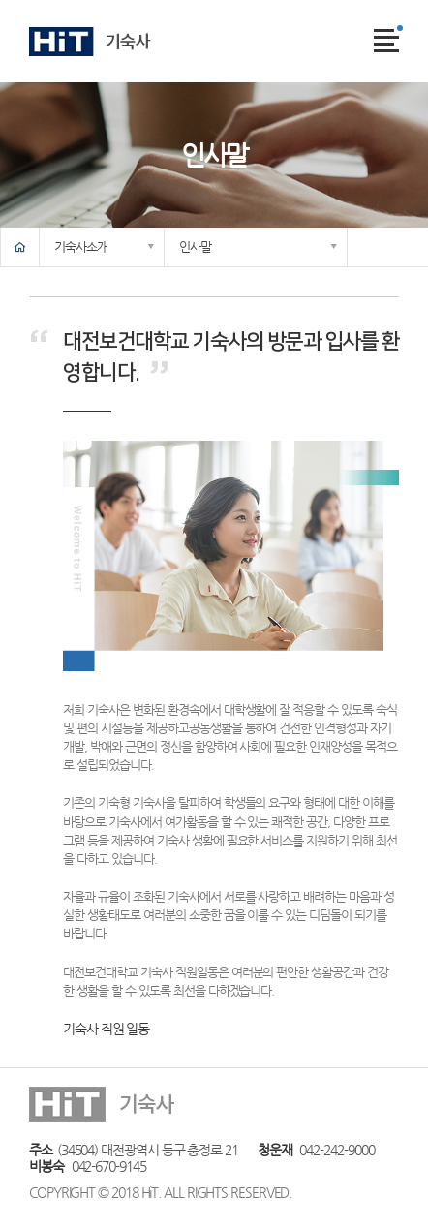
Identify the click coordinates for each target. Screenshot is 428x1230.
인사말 (195, 246)
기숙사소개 (80, 246)
